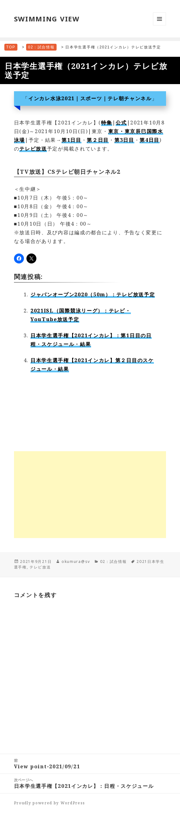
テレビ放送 (33, 148)
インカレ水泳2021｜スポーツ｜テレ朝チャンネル (90, 98)
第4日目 (149, 140)
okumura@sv (76, 561)
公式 (121, 122)
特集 (106, 122)
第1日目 (71, 140)
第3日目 (124, 140)
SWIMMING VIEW (47, 18)
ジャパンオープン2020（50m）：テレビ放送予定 (92, 294)
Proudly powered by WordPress (49, 803)
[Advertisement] (90, 494)
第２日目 (98, 140)
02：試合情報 (113, 561)
